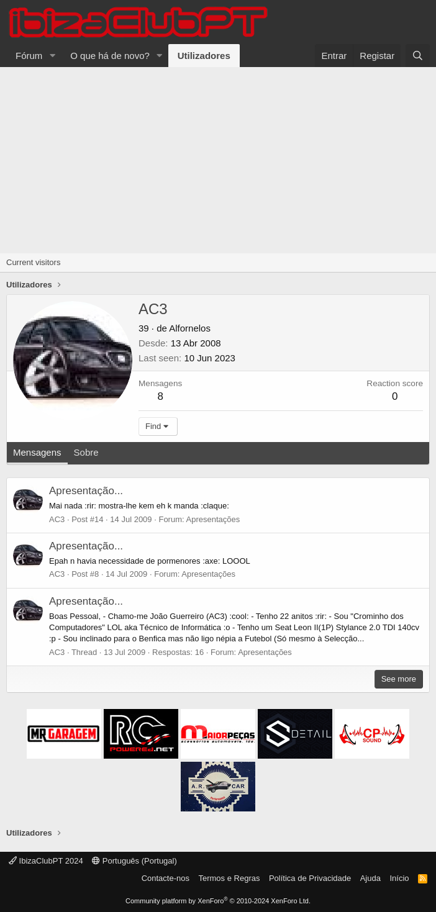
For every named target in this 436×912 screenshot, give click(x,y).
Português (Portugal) (134, 860)
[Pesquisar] (418, 55)
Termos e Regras (229, 878)
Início (399, 878)
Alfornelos (190, 328)
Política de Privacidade (310, 878)
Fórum (29, 55)
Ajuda (370, 878)
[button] (52, 55)
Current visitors (33, 262)
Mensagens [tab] (37, 452)
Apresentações (213, 519)
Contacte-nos (165, 878)
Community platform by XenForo (218, 901)
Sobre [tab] (86, 452)
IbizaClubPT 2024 (46, 860)
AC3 (57, 519)
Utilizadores (204, 55)
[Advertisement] (218, 160)
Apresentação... (86, 491)
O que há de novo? (110, 55)
